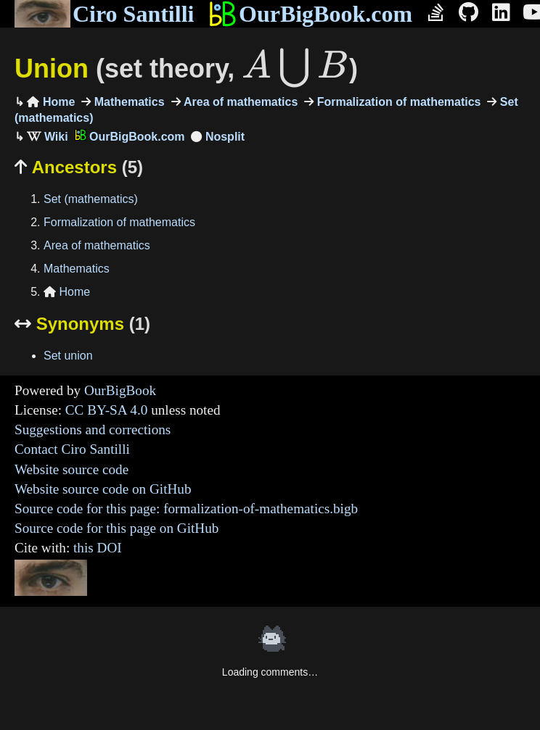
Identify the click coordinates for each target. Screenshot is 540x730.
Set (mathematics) (91, 199)
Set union (68, 355)
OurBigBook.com (310, 14)
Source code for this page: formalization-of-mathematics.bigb (186, 508)
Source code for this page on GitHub (116, 528)
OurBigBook (120, 390)
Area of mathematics (239, 102)
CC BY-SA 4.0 (106, 410)
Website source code (71, 469)
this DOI (97, 547)
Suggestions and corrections (93, 429)
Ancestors (79, 167)
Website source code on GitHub (103, 489)
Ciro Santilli (104, 14)
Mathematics (127, 102)
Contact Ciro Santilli (72, 449)
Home (51, 102)
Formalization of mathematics (397, 102)
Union (186, 68)
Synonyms (82, 323)
